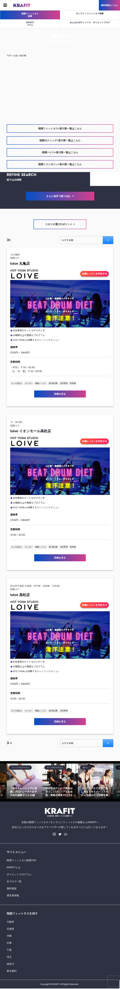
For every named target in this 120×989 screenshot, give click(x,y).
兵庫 (9, 942)
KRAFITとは (13, 867)
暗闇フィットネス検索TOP (21, 860)
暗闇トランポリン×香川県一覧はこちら (60, 164)
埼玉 (9, 956)
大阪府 (10, 921)
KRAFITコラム (30, 23)
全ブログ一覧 (14, 881)
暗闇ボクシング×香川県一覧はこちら (59, 140)
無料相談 (12, 888)
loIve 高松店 (20, 595)
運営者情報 (13, 895)
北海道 (10, 928)
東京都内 (12, 971)
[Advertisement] (60, 87)
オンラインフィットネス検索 (90, 13)
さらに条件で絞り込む (60, 196)
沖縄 (9, 935)
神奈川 (10, 963)
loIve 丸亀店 (20, 263)
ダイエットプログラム (19, 874)
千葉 (9, 949)
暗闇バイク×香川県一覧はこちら (60, 152)
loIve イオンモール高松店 (30, 431)
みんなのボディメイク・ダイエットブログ (90, 22)
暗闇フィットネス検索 (29, 14)
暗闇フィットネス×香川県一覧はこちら (60, 128)
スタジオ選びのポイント (60, 224)
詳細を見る (60, 394)
